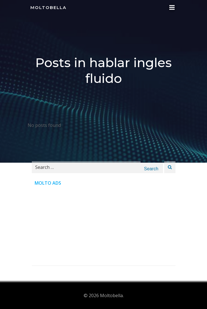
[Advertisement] (103, 226)
